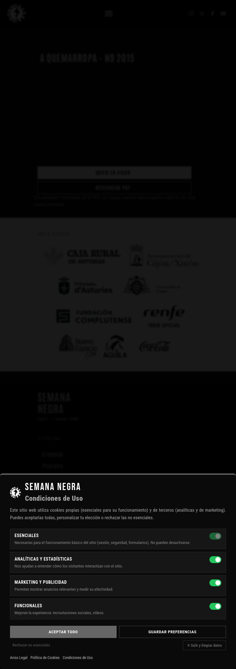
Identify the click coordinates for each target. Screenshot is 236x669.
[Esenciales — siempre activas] (215, 536)
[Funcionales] (215, 606)
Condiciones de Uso (78, 658)
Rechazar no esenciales (31, 645)
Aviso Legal (19, 658)
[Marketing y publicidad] (215, 582)
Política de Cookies (45, 658)
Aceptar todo (63, 631)
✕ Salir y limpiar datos (204, 645)
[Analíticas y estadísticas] (215, 559)
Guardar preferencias (172, 631)
